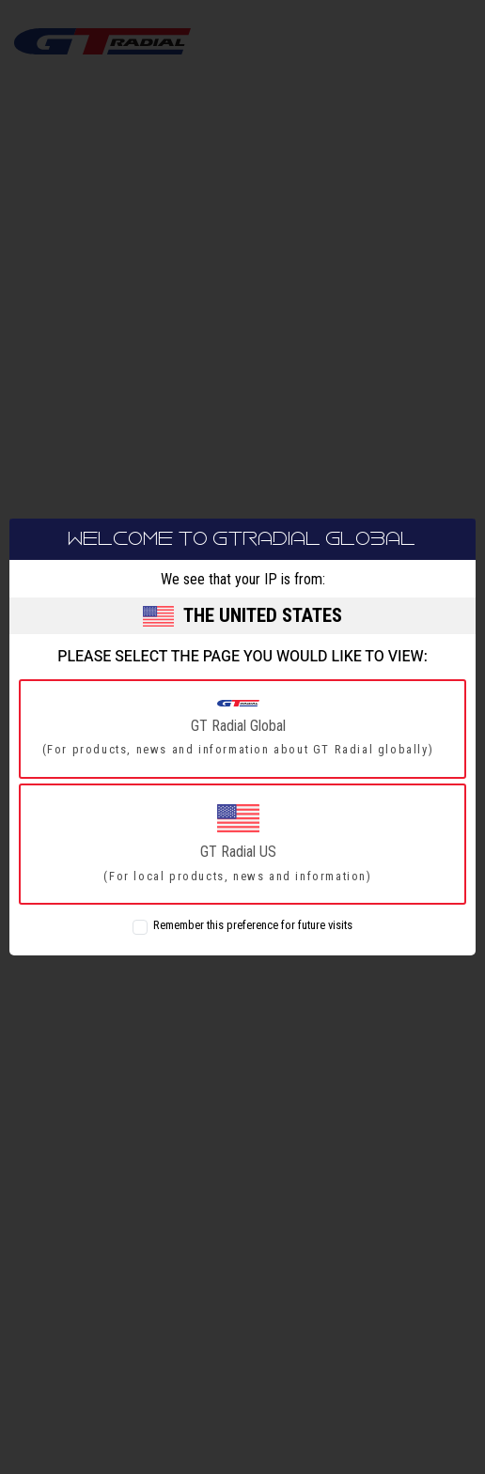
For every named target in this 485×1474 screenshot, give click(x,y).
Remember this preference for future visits (252, 926)
